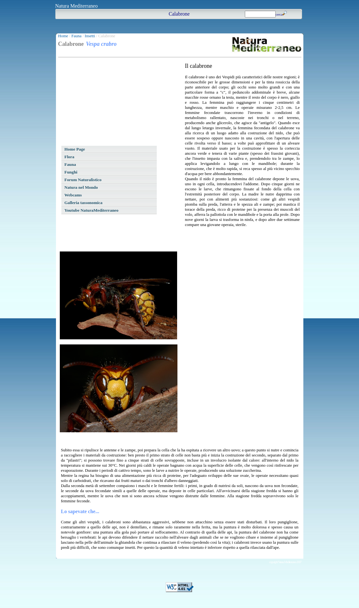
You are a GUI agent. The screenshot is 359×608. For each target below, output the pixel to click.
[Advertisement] (107, 102)
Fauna (76, 35)
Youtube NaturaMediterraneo (92, 210)
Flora (69, 156)
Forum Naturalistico (83, 179)
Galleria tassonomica (84, 202)
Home (63, 35)
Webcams (73, 195)
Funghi (71, 172)
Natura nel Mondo (81, 187)
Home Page (75, 149)
